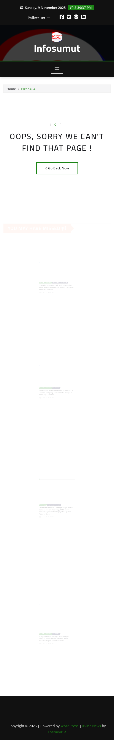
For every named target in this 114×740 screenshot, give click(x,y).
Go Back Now (57, 168)
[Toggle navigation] (57, 69)
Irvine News (91, 726)
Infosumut (57, 48)
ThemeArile (57, 732)
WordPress (69, 726)
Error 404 (28, 89)
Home (11, 89)
